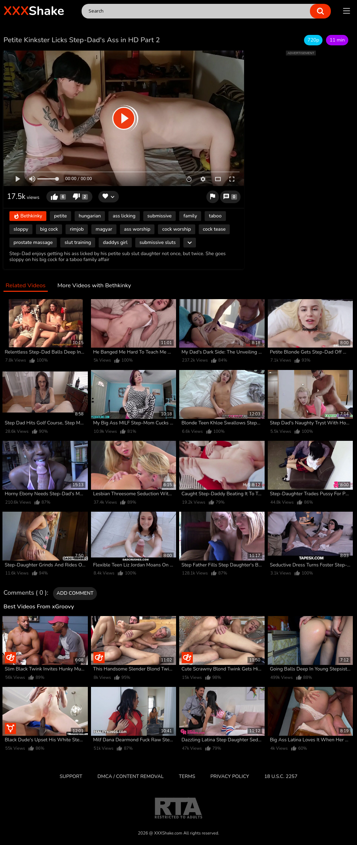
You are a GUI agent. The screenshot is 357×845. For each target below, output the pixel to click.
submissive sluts (157, 242)
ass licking (124, 216)
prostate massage (33, 242)
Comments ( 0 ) (25, 593)
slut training (77, 242)
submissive (159, 216)
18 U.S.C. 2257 (280, 776)
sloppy (21, 229)
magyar (104, 229)
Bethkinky (28, 216)
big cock (49, 229)
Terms (187, 776)
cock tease (214, 229)
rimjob (77, 229)
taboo (215, 216)
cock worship (176, 229)
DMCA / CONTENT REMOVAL (131, 776)
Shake (33, 10)
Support (71, 776)
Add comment (74, 593)
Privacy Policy (229, 776)
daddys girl (115, 242)
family (190, 216)
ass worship (137, 229)
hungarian (90, 216)
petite (60, 216)
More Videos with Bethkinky (94, 285)
